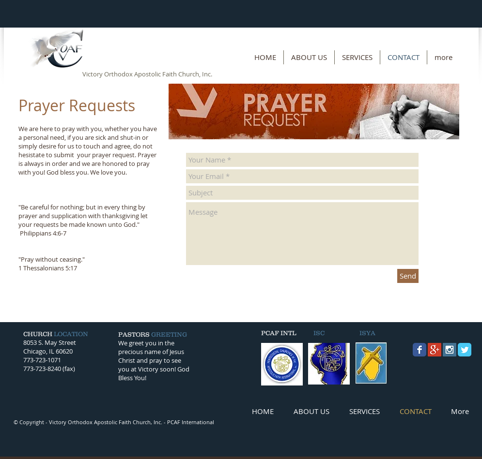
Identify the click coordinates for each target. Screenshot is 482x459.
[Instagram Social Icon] (449, 349)
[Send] (408, 276)
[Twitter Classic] (464, 349)
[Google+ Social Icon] (434, 349)
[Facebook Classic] (419, 349)
